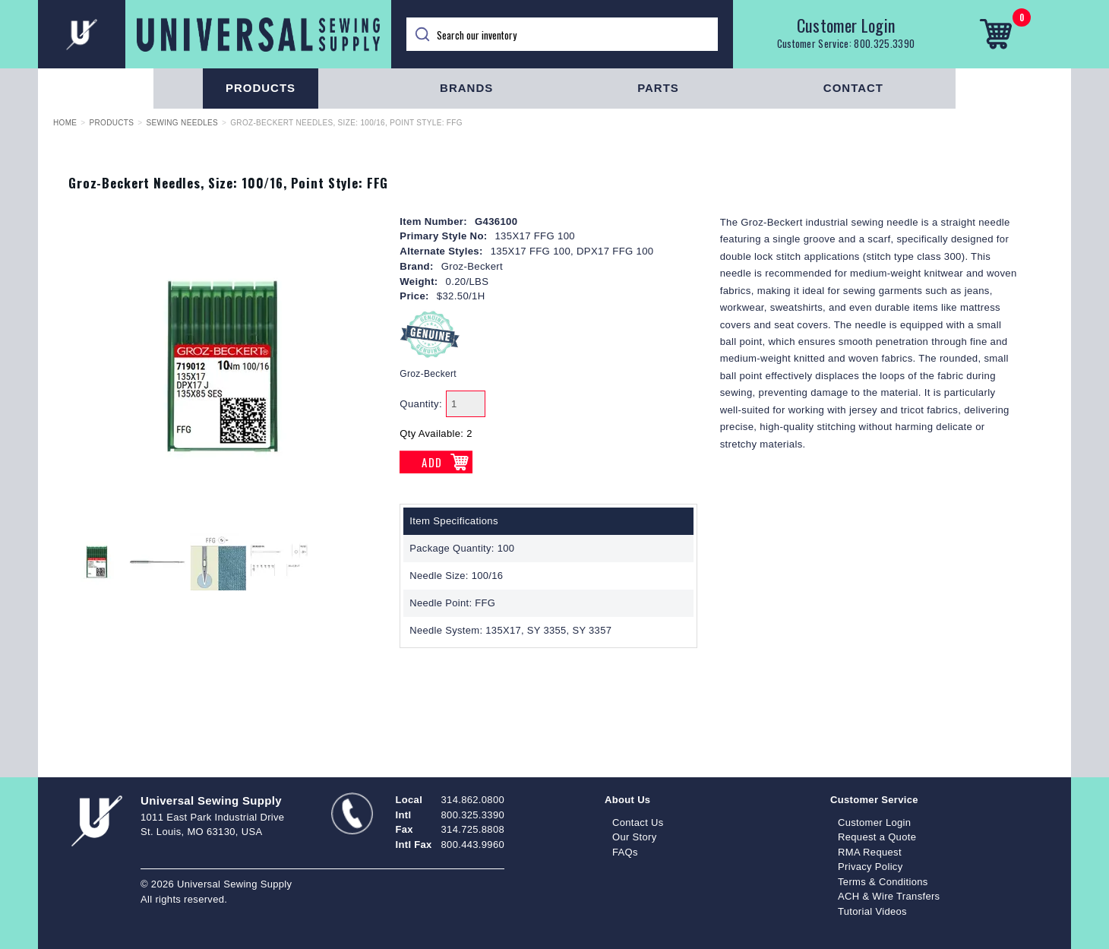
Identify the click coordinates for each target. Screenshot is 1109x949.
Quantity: (421, 404)
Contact (853, 87)
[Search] (562, 34)
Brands (466, 87)
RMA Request (870, 852)
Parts (658, 87)
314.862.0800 (472, 799)
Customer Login (846, 25)
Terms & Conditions (883, 881)
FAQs (625, 852)
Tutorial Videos (872, 911)
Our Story (634, 837)
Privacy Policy (870, 866)
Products (260, 87)
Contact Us (638, 822)
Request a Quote (877, 837)
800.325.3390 (884, 43)
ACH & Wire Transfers (889, 896)
